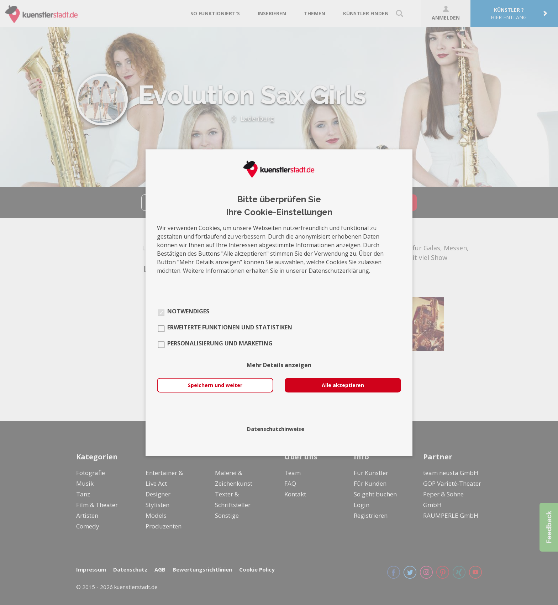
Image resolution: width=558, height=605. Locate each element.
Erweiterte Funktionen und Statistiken (229, 327)
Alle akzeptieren (343, 385)
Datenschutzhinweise (275, 428)
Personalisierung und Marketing (220, 343)
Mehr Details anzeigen (279, 365)
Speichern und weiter (215, 385)
